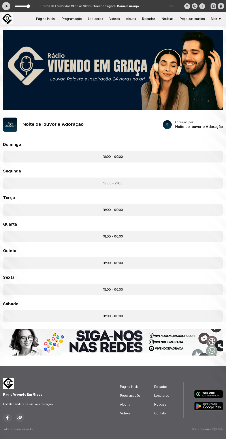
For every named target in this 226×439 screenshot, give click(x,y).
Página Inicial (46, 19)
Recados (148, 19)
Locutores (95, 19)
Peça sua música (192, 19)
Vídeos (114, 19)
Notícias (168, 19)
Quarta (10, 224)
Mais (216, 19)
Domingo (12, 144)
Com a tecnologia (207, 429)
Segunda (12, 171)
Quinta (9, 250)
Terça (9, 197)
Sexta (9, 277)
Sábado (10, 304)
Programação (72, 19)
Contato (160, 413)
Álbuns (131, 19)
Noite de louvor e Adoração (199, 127)
